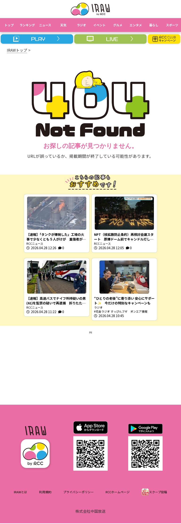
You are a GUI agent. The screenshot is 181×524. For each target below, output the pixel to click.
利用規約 (45, 492)
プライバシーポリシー (78, 492)
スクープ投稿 (158, 492)
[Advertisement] (90, 368)
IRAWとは (20, 492)
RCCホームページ (118, 492)
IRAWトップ (17, 50)
